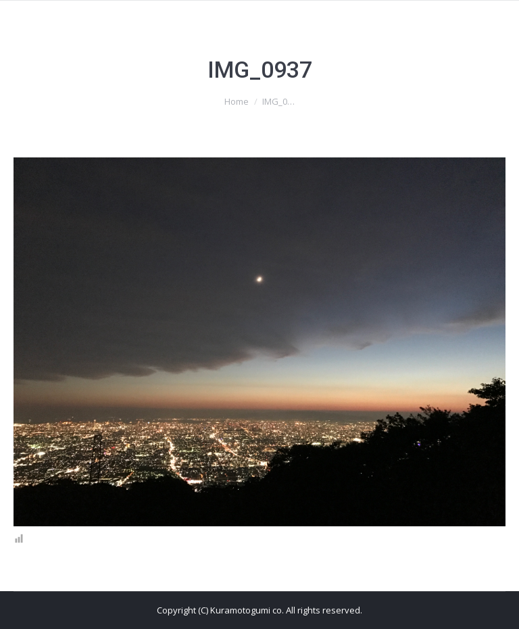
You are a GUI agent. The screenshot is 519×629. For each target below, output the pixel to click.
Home (236, 101)
